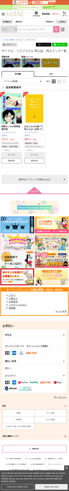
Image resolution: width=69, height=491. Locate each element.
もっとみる (61, 311)
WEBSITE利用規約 (15, 458)
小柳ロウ (13, 298)
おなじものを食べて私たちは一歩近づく (33, 127)
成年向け (19, 22)
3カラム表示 (53, 81)
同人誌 (19, 40)
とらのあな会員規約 (34, 458)
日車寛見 (13, 301)
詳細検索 (62, 29)
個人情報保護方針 (38, 464)
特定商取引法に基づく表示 (20, 470)
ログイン (55, 14)
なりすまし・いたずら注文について (47, 470)
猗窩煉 (12, 308)
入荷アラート (9, 44)
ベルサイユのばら (18, 304)
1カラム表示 (64, 81)
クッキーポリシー (57, 464)
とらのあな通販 (7, 40)
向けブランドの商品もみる (34, 179)
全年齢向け (7, 22)
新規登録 (46, 14)
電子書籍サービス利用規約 (17, 464)
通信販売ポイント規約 (55, 458)
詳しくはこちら (60, 397)
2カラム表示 (59, 81)
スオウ (12, 295)
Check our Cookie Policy (17, 487)
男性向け (49, 22)
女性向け (61, 22)
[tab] (51, 74)
